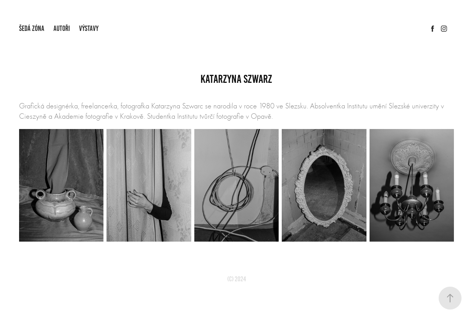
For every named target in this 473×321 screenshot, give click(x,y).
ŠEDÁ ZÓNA (31, 28)
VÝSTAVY (88, 28)
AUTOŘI (61, 28)
